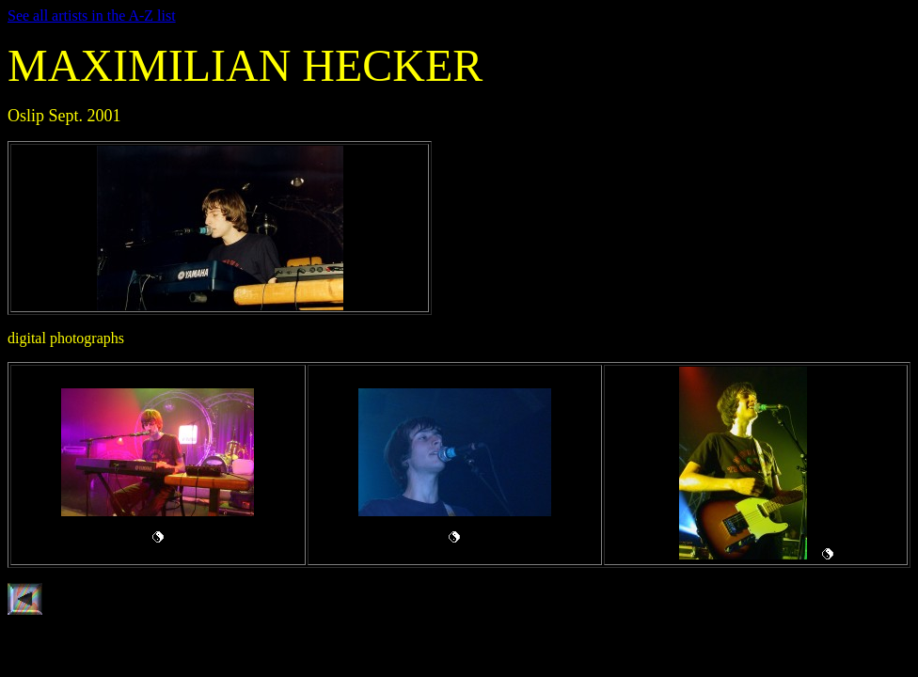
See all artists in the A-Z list (92, 16)
